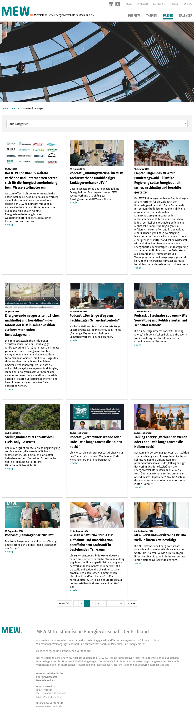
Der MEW (134, 15)
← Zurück (64, 603)
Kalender (185, 15)
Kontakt (175, 4)
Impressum (142, 4)
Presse (128, 4)
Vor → (131, 603)
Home (5, 108)
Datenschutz (159, 4)
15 (121, 603)
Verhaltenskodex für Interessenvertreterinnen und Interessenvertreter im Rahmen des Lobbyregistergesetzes (100, 664)
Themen (151, 15)
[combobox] (97, 123)
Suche (188, 4)
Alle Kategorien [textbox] (19, 124)
